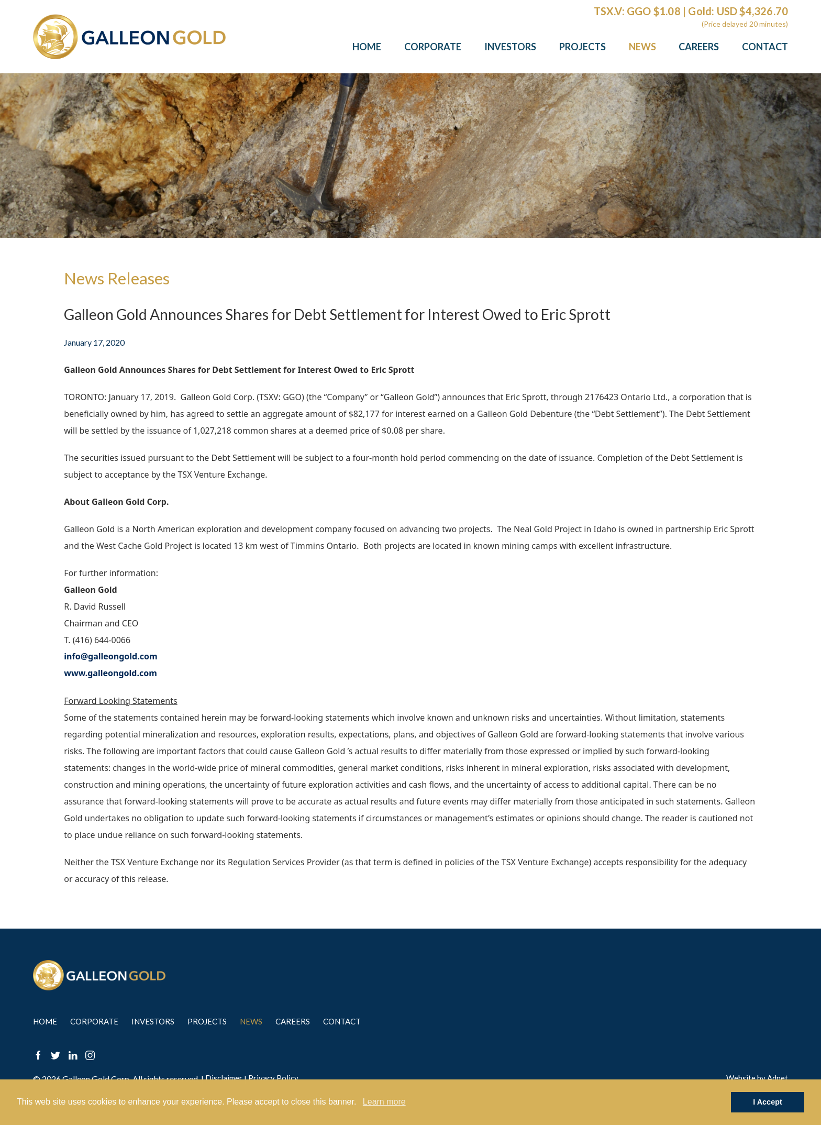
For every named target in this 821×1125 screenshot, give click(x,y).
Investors (510, 46)
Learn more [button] (384, 1101)
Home (366, 46)
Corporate (432, 46)
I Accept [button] (767, 1102)
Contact (765, 46)
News (642, 46)
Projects (582, 46)
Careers (699, 46)
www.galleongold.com (110, 673)
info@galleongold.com (110, 657)
